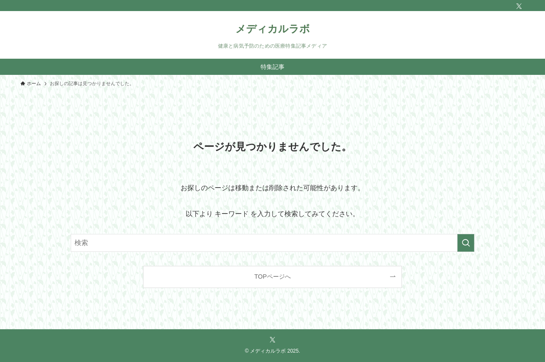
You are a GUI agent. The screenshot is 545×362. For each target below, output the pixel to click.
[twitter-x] (519, 6)
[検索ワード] (272, 243)
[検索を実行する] (465, 243)
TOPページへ (272, 276)
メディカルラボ (272, 29)
